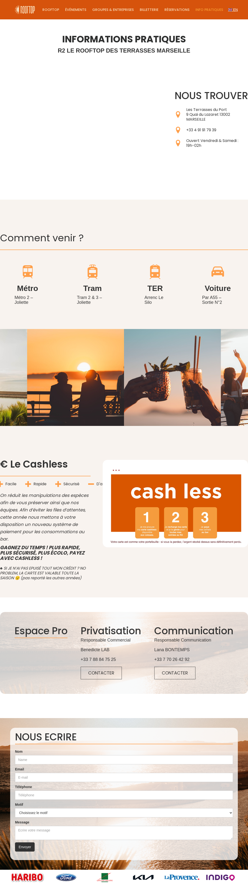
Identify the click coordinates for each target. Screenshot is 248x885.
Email (19, 769)
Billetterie (149, 9)
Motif (19, 805)
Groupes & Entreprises (113, 9)
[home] (24, 9)
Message (22, 822)
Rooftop (50, 9)
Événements (75, 9)
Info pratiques (209, 9)
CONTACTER (101, 673)
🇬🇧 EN (233, 10)
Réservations (176, 9)
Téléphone (23, 787)
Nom (19, 751)
